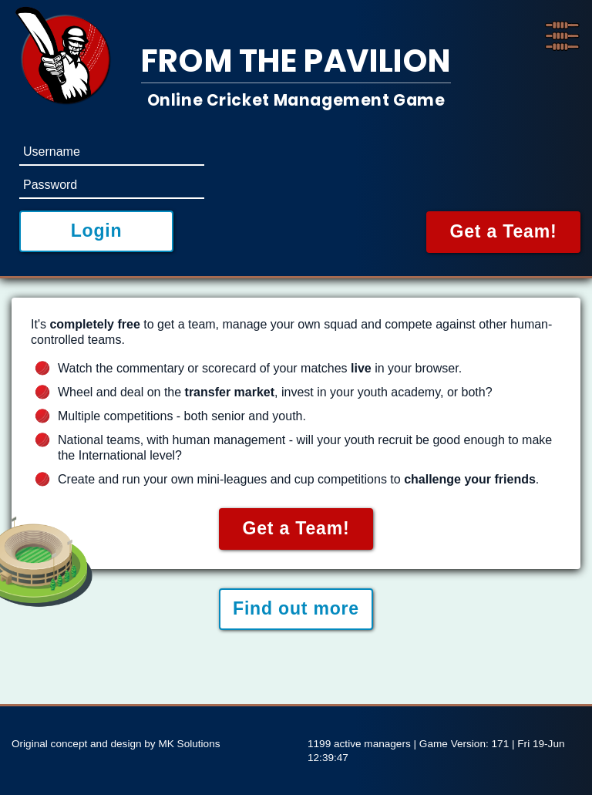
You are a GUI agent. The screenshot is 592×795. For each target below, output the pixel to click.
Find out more (296, 608)
